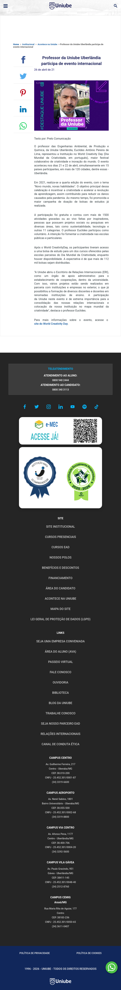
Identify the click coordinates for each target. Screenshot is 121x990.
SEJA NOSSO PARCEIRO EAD (60, 723)
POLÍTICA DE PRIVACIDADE (34, 953)
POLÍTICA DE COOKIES (89, 953)
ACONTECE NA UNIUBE (60, 598)
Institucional (28, 44)
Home (16, 44)
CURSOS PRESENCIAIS (60, 537)
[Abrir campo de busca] (115, 6)
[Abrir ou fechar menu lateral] (6, 6)
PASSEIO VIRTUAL (60, 662)
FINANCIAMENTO (60, 578)
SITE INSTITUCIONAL (60, 526)
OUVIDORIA (60, 682)
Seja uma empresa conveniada (60, 641)
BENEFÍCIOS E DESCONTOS (60, 567)
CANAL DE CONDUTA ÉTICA (60, 744)
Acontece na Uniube (47, 44)
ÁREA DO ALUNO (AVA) (60, 651)
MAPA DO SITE (60, 609)
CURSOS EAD (61, 547)
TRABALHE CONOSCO (60, 713)
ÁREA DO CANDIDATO (60, 588)
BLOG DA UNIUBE (60, 703)
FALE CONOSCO (60, 672)
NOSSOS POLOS (60, 557)
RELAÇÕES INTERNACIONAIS (60, 734)
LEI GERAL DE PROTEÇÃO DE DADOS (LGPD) (61, 619)
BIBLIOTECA (60, 692)
